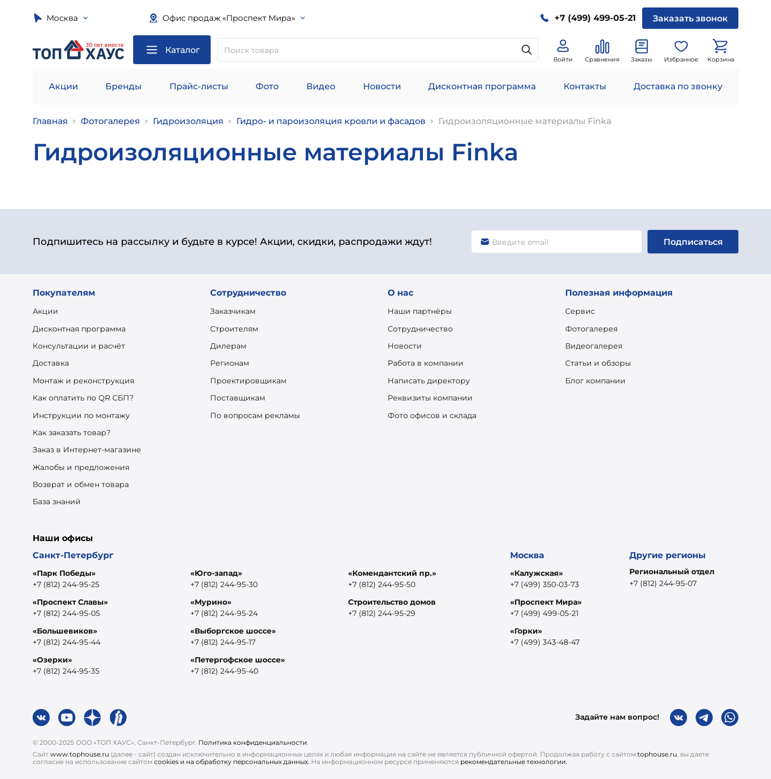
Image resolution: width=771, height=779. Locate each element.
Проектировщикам (248, 380)
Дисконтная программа (482, 86)
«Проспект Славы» (70, 602)
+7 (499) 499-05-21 (544, 613)
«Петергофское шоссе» (237, 660)
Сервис (580, 311)
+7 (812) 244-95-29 (381, 613)
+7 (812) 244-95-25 (66, 584)
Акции (63, 86)
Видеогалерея (593, 346)
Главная (50, 121)
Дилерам (228, 346)
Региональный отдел (671, 571)
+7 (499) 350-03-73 (544, 584)
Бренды (123, 86)
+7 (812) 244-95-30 (224, 584)
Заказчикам (233, 311)
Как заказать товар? (72, 432)
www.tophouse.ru (79, 754)
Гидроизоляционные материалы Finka (525, 121)
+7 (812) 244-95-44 (67, 642)
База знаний (57, 501)
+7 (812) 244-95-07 (663, 583)
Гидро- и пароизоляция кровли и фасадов (331, 121)
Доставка (51, 363)
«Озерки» (52, 660)
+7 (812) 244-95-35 (66, 671)
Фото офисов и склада (432, 415)
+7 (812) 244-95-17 (223, 642)
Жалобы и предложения (81, 467)
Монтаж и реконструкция (83, 380)
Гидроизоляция (188, 121)
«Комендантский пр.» (392, 573)
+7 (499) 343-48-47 (545, 642)
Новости (382, 86)
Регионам (229, 363)
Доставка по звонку (678, 86)
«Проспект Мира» (546, 602)
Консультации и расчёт (79, 346)
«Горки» (526, 631)
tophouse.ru (657, 754)
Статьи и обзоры (598, 363)
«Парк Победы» (64, 573)
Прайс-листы (198, 86)
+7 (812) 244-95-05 (66, 613)
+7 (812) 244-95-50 (381, 584)
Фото (267, 86)
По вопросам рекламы (255, 415)
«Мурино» (211, 602)
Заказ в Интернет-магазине (87, 449)
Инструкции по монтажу (81, 415)
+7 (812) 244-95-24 (224, 613)
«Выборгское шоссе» (233, 631)
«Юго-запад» (216, 573)
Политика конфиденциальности (252, 742)
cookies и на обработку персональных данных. (232, 762)
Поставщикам (237, 398)
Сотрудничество (420, 329)
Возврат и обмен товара (81, 484)
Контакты (585, 86)
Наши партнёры (420, 311)
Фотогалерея (110, 121)
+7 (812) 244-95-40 (224, 671)
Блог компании (595, 380)
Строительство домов (392, 602)
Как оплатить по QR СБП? (83, 398)
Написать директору (429, 380)
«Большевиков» (65, 631)
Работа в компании (426, 363)
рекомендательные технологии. (513, 762)
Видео (320, 86)
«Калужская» (536, 573)
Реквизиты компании (430, 398)
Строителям (234, 329)
